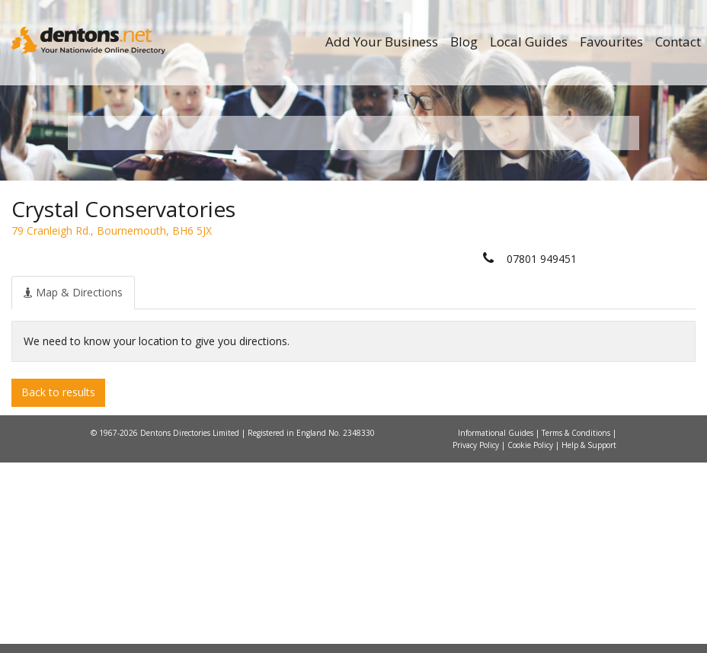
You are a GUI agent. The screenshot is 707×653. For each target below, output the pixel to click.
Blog (464, 41)
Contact (678, 41)
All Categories (359, 313)
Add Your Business (381, 41)
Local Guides (529, 41)
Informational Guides (497, 623)
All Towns (153, 313)
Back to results (58, 583)
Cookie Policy (531, 635)
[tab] (73, 483)
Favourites (611, 41)
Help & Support (588, 635)
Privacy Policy (477, 635)
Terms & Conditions (577, 623)
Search (550, 287)
